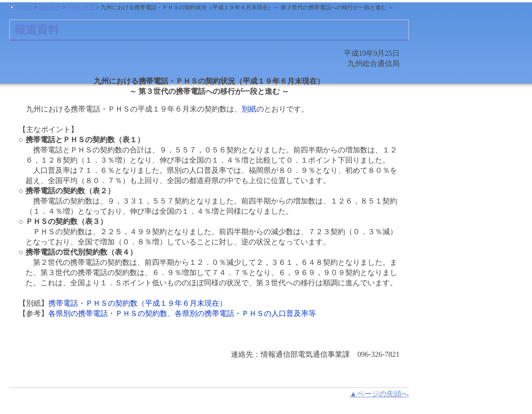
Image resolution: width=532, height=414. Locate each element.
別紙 (249, 109)
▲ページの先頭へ (379, 394)
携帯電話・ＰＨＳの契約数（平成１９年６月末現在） (137, 303)
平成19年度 (81, 7)
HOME (24, 7)
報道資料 (50, 7)
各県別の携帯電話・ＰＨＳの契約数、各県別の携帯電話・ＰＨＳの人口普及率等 (182, 313)
